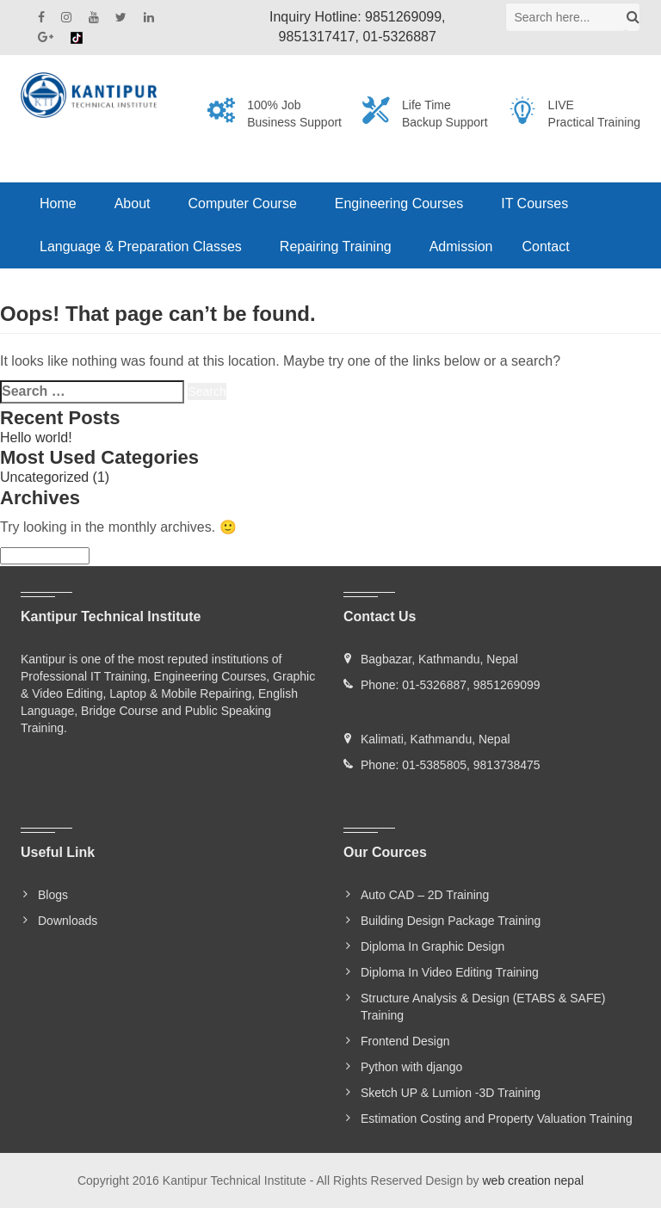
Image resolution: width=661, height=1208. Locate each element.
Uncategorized (44, 477)
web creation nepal (533, 1180)
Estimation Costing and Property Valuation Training (497, 1118)
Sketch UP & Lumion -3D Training (451, 1093)
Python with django (411, 1067)
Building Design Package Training (451, 921)
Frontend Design (405, 1041)
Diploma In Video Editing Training (450, 972)
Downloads (67, 921)
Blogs (53, 895)
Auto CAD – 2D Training (425, 895)
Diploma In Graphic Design (432, 946)
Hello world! (36, 437)
